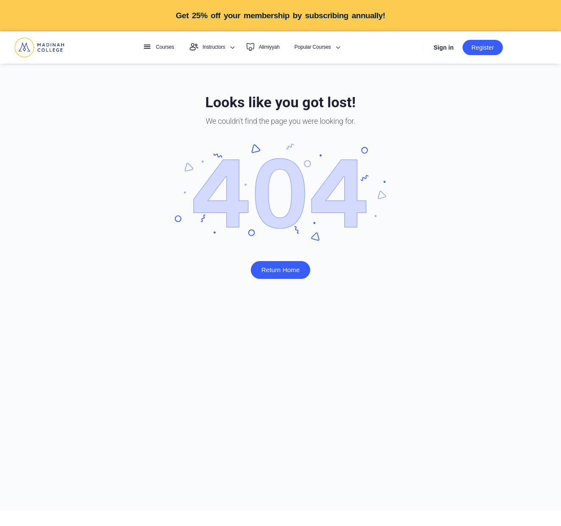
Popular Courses (313, 47)
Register (482, 47)
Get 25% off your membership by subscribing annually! (280, 15)
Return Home (280, 269)
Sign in (444, 47)
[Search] (412, 47)
